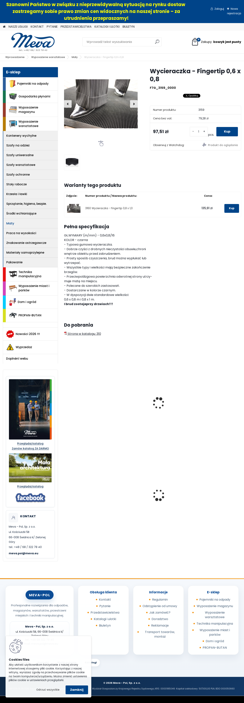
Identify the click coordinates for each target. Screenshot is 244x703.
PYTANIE (52, 27)
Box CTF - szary (212, 494)
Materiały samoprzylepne (25, 253)
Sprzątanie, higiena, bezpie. (26, 204)
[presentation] (68, 104)
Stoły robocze (16, 184)
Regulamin (160, 599)
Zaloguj (219, 9)
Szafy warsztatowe (20, 165)
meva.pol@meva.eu (23, 553)
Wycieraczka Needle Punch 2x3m (217, 396)
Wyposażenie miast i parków (29, 288)
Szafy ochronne (18, 175)
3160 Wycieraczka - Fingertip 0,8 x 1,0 (109, 208)
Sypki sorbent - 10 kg (127, 494)
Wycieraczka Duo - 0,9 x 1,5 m (129, 404)
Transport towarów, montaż (160, 634)
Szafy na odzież (18, 145)
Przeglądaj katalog (30, 443)
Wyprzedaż (19, 347)
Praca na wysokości (21, 233)
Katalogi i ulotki (105, 619)
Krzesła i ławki (16, 194)
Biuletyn (105, 625)
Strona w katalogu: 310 (82, 334)
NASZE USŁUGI (18, 27)
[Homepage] (4, 27)
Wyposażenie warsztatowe (48, 57)
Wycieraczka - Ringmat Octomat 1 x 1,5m (84, 404)
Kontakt (105, 599)
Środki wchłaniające (21, 213)
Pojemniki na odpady (29, 84)
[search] (157, 43)
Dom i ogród (22, 302)
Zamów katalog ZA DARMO (30, 448)
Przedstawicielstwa (105, 612)
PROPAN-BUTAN (25, 315)
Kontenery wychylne (21, 136)
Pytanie (105, 606)
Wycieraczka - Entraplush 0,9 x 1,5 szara (171, 406)
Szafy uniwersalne (20, 155)
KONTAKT (37, 27)
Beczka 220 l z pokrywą (173, 494)
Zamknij (76, 690)
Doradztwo (160, 619)
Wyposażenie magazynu (23, 109)
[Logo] (29, 41)
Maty (75, 57)
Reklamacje (160, 625)
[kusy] (198, 131)
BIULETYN (129, 27)
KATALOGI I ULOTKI (107, 27)
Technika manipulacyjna (25, 274)
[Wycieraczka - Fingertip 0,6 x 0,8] (101, 104)
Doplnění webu (17, 359)
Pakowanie (14, 262)
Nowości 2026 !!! (23, 334)
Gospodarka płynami (29, 96)
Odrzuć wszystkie (47, 690)
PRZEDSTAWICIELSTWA (76, 27)
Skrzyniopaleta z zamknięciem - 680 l (82, 489)
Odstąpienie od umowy (160, 606)
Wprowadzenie (15, 57)
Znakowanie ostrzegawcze (26, 243)
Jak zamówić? (159, 612)
